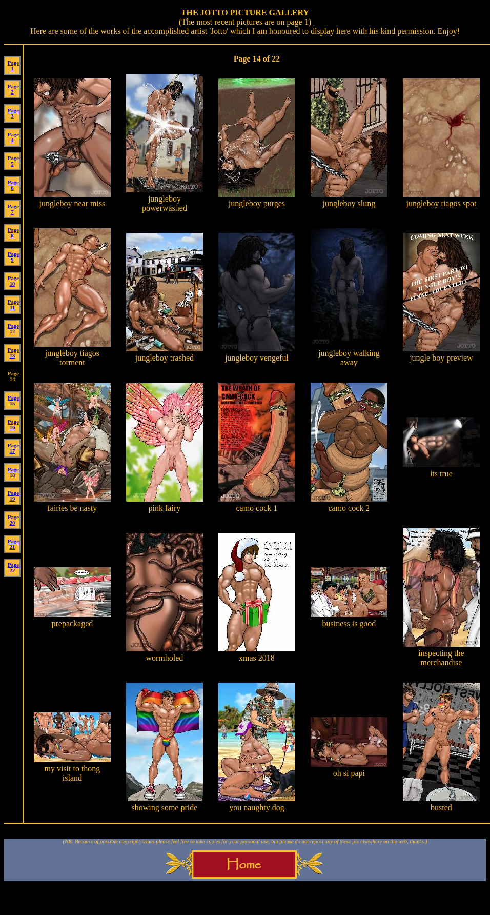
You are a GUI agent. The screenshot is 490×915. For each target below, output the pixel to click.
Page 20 (13, 520)
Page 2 (13, 89)
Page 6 (13, 185)
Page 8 (13, 232)
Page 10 (13, 281)
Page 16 (13, 424)
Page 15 (13, 400)
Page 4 (13, 137)
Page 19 (13, 496)
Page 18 (13, 472)
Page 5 (13, 161)
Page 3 (13, 113)
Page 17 (13, 448)
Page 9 (13, 257)
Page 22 (13, 567)
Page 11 (13, 304)
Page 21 (13, 544)
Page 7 (13, 209)
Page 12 (13, 328)
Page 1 (13, 65)
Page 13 (13, 353)
